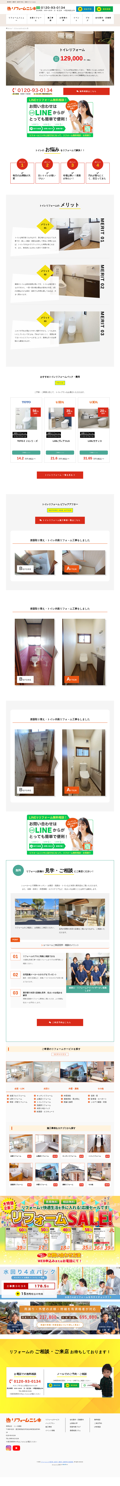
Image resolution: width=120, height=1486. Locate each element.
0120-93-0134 (27, 1381)
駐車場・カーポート (97, 1099)
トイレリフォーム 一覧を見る (60, 475)
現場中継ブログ (75, 1427)
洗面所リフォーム (42, 1105)
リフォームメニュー (16, 19)
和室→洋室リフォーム (17, 1102)
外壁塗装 (66, 1096)
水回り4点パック (42, 1108)
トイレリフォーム (20, 436)
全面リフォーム (36, 19)
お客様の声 (64, 19)
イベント (77, 19)
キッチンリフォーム (43, 1096)
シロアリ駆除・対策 (97, 1102)
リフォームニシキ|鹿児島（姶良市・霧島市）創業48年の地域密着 (57, 1461)
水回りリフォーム (20, 433)
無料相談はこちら (86, 91)
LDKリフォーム (14, 1099)
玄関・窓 (93, 1096)
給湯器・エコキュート (44, 1112)
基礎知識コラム (75, 1430)
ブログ (88, 19)
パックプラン (50, 1423)
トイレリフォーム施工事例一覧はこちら (60, 520)
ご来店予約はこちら (60, 1022)
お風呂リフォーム (42, 1099)
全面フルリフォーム (16, 1096)
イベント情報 (50, 1430)
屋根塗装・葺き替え (70, 1099)
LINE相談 (97, 1427)
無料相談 (97, 1419)
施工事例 (51, 19)
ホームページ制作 (56, 1464)
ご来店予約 (98, 1423)
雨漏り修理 (67, 1102)
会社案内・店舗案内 (103, 19)
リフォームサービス (52, 1419)
